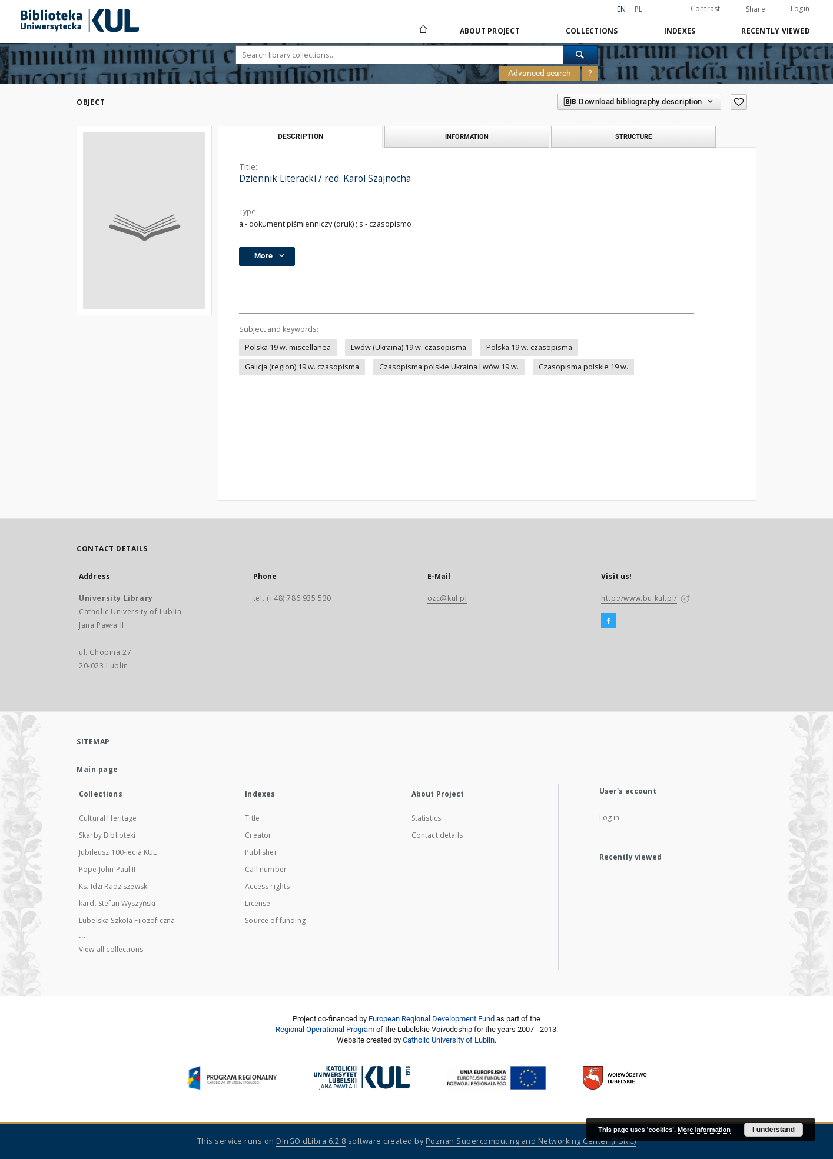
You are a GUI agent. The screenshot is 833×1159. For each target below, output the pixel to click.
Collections (592, 31)
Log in (609, 817)
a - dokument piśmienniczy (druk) (296, 224)
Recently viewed (775, 31)
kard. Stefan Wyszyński (117, 903)
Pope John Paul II (107, 869)
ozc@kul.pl (447, 598)
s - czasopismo (385, 224)
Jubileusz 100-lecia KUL (118, 852)
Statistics (426, 818)
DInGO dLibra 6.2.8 (311, 1141)
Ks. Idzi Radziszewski (114, 886)
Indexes (680, 31)
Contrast (706, 9)
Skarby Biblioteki (107, 835)
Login (800, 9)
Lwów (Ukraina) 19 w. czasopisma (408, 347)
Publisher (261, 852)
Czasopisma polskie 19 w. (583, 367)
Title (252, 818)
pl (639, 9)
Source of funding (275, 920)
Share (755, 9)
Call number (266, 869)
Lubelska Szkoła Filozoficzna (127, 920)
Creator (258, 835)
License (257, 903)
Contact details (437, 835)
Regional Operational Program (325, 1029)
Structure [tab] (633, 136)
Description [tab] (300, 136)
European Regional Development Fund (432, 1018)
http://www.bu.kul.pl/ (639, 598)
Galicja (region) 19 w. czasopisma (302, 367)
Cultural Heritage (108, 818)
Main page (97, 769)
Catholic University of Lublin (449, 1039)
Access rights (267, 886)
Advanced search (539, 73)
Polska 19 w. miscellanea (288, 347)
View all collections (111, 949)
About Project (490, 31)
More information (704, 1129)
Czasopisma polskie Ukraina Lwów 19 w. (449, 367)
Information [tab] (467, 136)
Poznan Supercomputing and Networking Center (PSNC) (531, 1141)
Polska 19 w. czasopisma (529, 347)
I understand (773, 1129)
